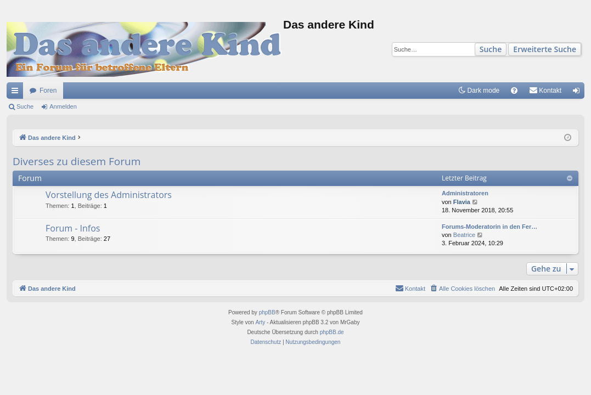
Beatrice (464, 235)
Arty (260, 322)
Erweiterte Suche (544, 49)
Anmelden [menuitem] (578, 93)
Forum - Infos (73, 228)
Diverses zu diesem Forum (76, 161)
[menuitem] (514, 90)
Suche (491, 49)
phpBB (267, 312)
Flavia (461, 202)
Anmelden (63, 106)
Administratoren (465, 193)
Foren (48, 90)
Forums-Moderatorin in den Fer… (489, 226)
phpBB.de (332, 332)
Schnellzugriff (17, 93)
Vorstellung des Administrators (109, 195)
